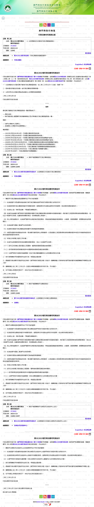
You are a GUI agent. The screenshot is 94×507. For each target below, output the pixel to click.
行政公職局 (17, 60)
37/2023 (13, 46)
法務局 (16, 302)
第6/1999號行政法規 (61, 193)
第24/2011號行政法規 (21, 55)
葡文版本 (88, 53)
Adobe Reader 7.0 (42, 502)
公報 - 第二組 (7, 38)
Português (81, 2)
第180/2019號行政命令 (56, 81)
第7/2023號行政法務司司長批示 (24, 298)
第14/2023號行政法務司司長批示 (25, 421)
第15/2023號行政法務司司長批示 (25, 172)
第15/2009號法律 (60, 76)
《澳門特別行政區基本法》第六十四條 (28, 76)
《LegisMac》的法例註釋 (82, 64)
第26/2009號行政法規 (36, 79)
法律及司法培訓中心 (20, 425)
